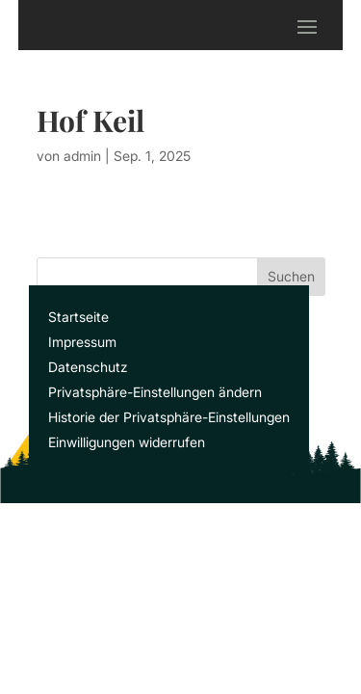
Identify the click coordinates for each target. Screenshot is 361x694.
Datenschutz (88, 367)
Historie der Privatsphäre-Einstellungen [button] (169, 417)
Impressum (82, 342)
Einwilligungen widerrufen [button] (126, 442)
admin (82, 155)
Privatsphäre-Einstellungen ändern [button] (155, 392)
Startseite (78, 316)
